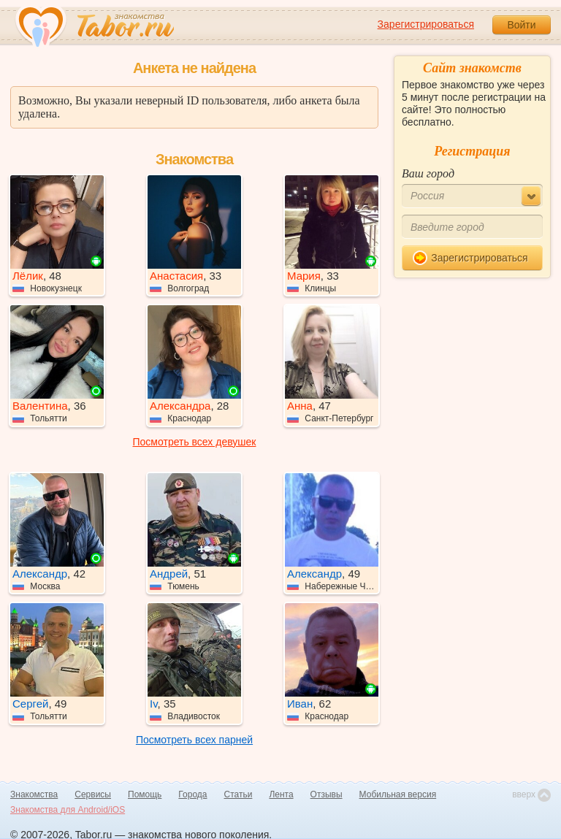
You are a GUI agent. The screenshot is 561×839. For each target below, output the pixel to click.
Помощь (144, 794)
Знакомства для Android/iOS (67, 810)
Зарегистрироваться (426, 24)
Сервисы (93, 794)
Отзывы (326, 794)
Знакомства (34, 794)
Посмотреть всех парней (194, 740)
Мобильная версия (398, 794)
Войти (521, 25)
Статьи (238, 794)
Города (192, 794)
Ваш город (428, 173)
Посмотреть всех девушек (194, 442)
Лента (281, 794)
